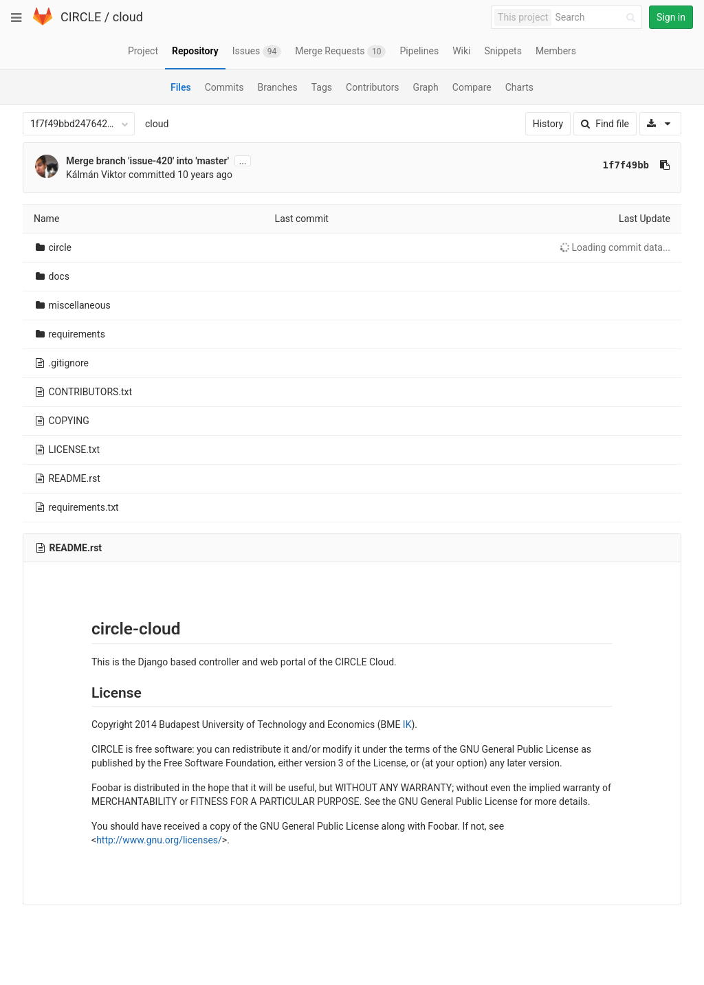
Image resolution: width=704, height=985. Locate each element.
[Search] (597, 17)
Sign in (671, 17)
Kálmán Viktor (96, 174)
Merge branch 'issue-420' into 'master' (147, 160)
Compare (472, 87)
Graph (426, 87)
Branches (278, 87)
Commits (224, 87)
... (242, 160)
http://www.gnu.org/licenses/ (159, 839)
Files (180, 87)
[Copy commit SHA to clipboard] (665, 165)
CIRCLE (80, 17)
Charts (519, 87)
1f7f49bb (626, 164)
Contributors (372, 87)
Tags (321, 87)
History (548, 123)
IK (407, 724)
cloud (128, 17)
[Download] (660, 123)
